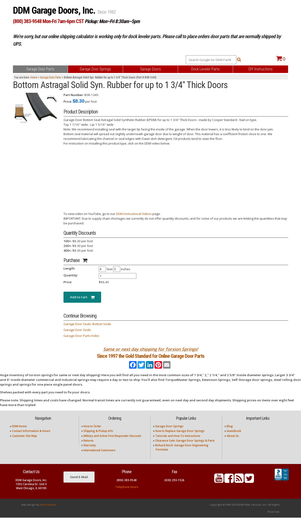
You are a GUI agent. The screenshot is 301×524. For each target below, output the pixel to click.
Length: (69, 268)
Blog (230, 432)
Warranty (89, 451)
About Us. (233, 442)
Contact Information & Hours (31, 437)
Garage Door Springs (169, 432)
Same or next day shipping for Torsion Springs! (150, 349)
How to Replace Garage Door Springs (180, 437)
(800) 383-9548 (127, 486)
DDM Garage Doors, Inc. (55, 10)
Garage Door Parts (50, 77)
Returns (88, 447)
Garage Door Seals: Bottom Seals (87, 324)
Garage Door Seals (77, 330)
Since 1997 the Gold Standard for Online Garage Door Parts (150, 359)
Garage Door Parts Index (81, 336)
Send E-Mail (79, 483)
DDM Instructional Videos (134, 214)
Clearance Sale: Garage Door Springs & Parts (185, 447)
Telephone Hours (126, 493)
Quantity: (70, 275)
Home (33, 77)
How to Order (92, 432)
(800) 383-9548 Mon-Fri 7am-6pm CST (48, 21)
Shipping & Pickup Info (98, 437)
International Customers (99, 456)
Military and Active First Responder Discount (112, 442)
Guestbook (234, 437)
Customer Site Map (24, 442)
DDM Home (19, 432)
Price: (67, 101)
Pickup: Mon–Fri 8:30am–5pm (112, 21)
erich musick (48, 511)
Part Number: (73, 95)
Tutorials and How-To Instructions (177, 442)
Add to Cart (82, 297)
